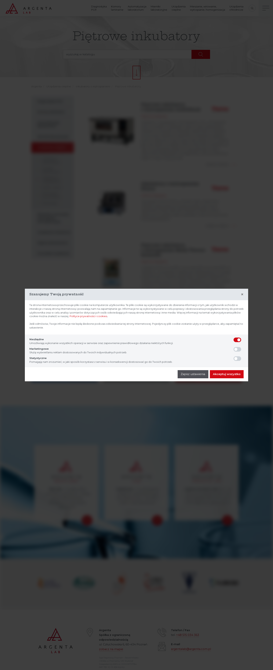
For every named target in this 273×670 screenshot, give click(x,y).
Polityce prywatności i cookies (88, 316)
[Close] (242, 294)
